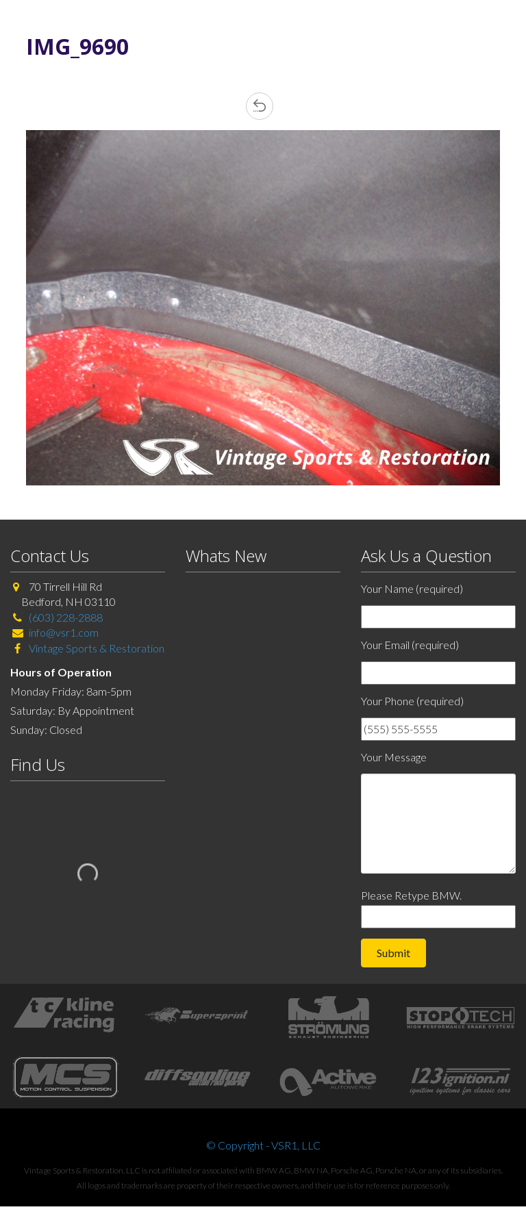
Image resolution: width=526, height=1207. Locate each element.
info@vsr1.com (64, 632)
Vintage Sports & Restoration (95, 648)
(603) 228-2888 (66, 617)
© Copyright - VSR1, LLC (263, 1145)
